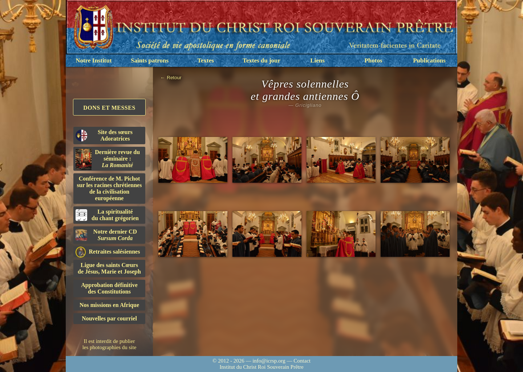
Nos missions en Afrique (109, 305)
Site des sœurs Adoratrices (104, 135)
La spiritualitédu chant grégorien (107, 215)
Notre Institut (94, 60)
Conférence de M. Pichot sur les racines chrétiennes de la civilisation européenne (109, 188)
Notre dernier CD (106, 235)
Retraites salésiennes (108, 252)
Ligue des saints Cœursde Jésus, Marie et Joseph (109, 268)
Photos (373, 60)
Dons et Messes (109, 108)
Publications (429, 60)
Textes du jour (261, 60)
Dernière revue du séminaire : (108, 159)
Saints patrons (150, 60)
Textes (205, 60)
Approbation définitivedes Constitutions (109, 288)
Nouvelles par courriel (109, 318)
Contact (302, 361)
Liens (317, 60)
